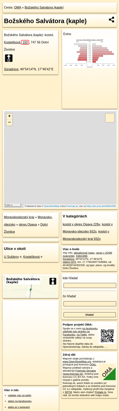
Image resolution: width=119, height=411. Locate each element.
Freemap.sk (72, 206)
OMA (17, 7)
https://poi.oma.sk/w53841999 (101, 206)
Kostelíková (16, 42)
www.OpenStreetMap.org (77, 361)
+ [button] (9, 116)
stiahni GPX (69, 261)
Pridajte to (100, 392)
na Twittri (82, 334)
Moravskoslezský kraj (19, 217)
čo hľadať (69, 296)
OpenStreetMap (51, 206)
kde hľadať (70, 278)
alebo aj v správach (19, 407)
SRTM (68, 392)
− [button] (9, 123)
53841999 (81, 255)
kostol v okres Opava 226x (81, 224)
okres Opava (28, 224)
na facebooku (90, 328)
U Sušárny (11, 256)
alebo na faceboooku (20, 401)
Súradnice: (11, 69)
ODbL (93, 364)
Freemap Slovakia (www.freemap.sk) (79, 372)
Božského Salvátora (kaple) (44, 7)
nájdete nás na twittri (19, 395)
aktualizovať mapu (84, 252)
